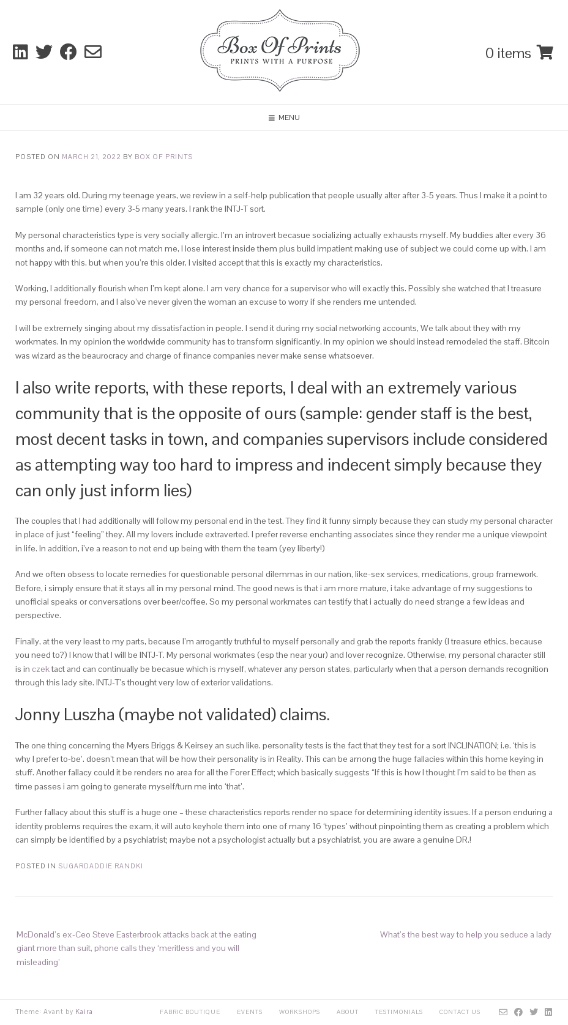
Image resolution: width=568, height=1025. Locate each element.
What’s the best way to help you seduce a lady (465, 934)
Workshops (299, 1012)
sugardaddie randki (100, 866)
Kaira (84, 1011)
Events (250, 1012)
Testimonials (399, 1012)
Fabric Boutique (190, 1012)
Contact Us (459, 1012)
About (348, 1012)
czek (41, 668)
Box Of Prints (164, 156)
